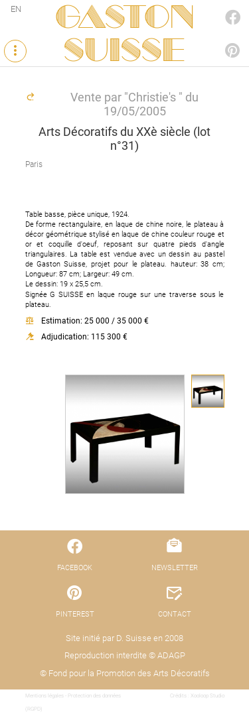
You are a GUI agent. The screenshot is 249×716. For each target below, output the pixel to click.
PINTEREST (218, 37)
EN (16, 9)
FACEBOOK (218, 4)
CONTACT (174, 614)
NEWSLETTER (174, 568)
